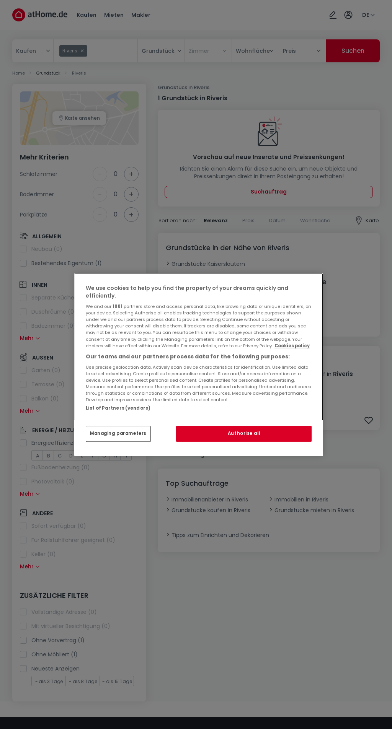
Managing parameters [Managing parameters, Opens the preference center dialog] (118, 433)
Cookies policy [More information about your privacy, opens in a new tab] (292, 346)
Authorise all (244, 433)
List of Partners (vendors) (118, 408)
